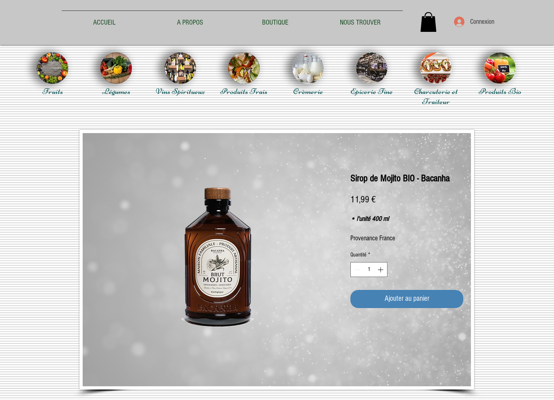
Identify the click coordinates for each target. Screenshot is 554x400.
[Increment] (381, 269)
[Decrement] (357, 269)
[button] (428, 22)
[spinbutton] (369, 269)
